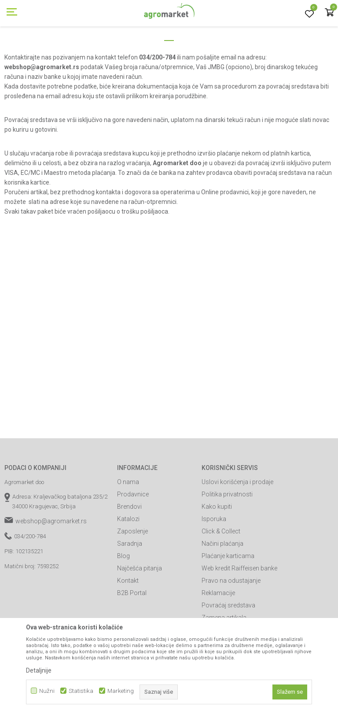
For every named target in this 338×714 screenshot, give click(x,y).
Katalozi (128, 558)
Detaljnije (38, 670)
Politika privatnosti (227, 533)
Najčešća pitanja (139, 607)
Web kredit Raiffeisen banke (239, 607)
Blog (123, 595)
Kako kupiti (217, 546)
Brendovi (129, 546)
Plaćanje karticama (228, 595)
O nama (128, 521)
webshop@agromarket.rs (51, 560)
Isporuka (214, 558)
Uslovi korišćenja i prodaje (237, 521)
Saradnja (129, 583)
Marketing (120, 691)
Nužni (47, 691)
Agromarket (18, 50)
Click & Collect (221, 570)
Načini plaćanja (222, 583)
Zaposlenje (132, 570)
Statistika (81, 691)
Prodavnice (133, 533)
